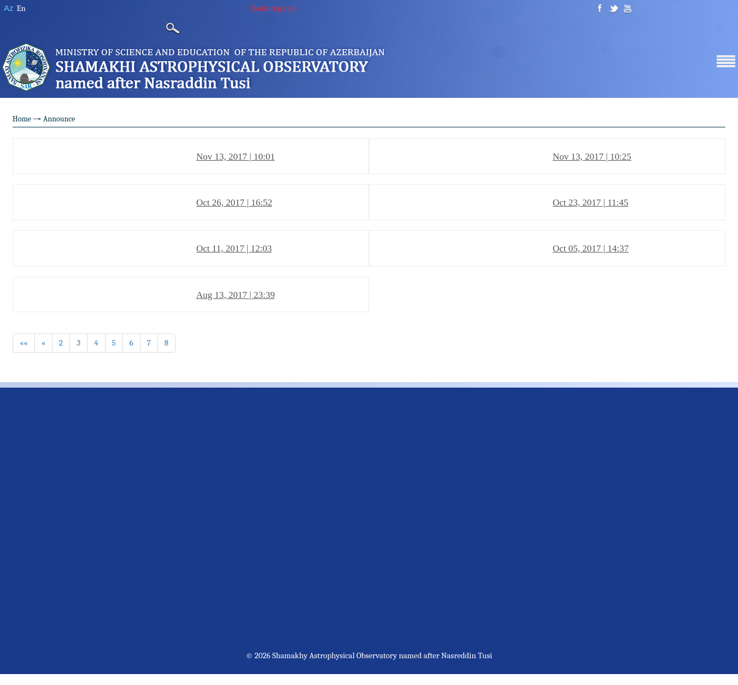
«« (24, 343)
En (21, 8)
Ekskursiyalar (273, 8)
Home (22, 119)
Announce (59, 119)
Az (9, 8)
